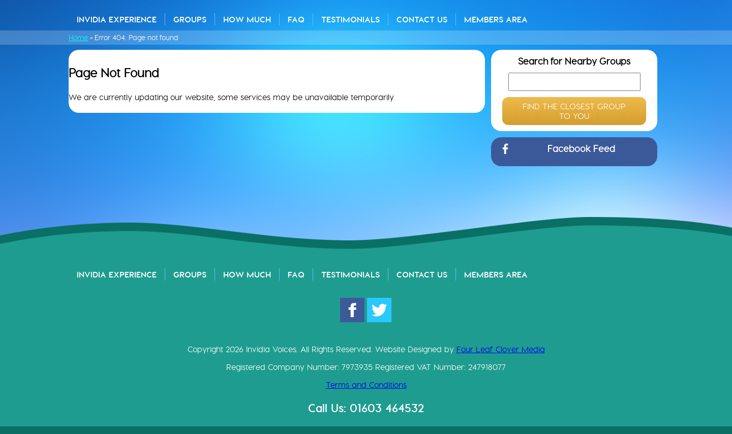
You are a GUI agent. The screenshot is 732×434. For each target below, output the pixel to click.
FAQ (296, 19)
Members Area (496, 19)
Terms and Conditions (366, 385)
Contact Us (421, 19)
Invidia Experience (117, 19)
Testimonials (350, 19)
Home (78, 38)
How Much (247, 19)
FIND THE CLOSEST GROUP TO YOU (574, 111)
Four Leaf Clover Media (500, 349)
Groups (189, 19)
